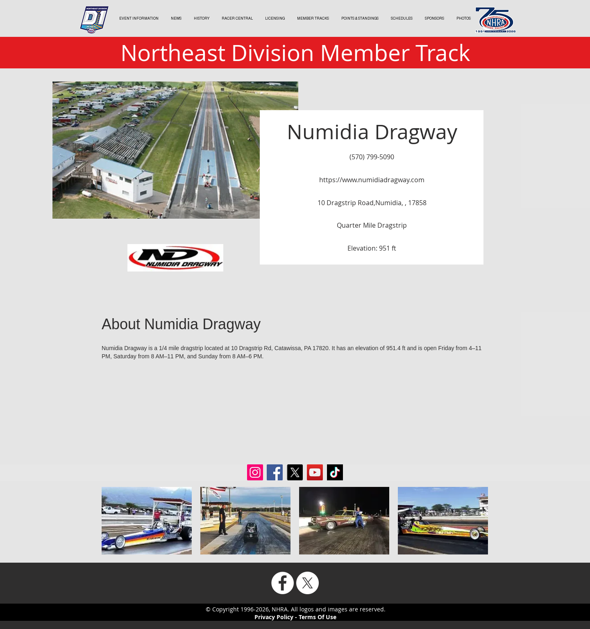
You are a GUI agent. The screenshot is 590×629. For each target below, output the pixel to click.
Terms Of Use (317, 617)
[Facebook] (282, 583)
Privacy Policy (273, 617)
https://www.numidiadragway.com (371, 179)
